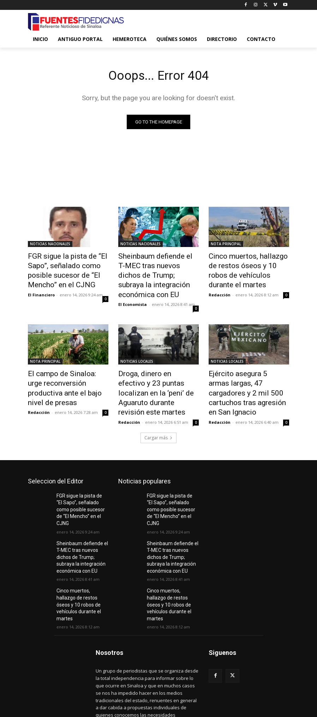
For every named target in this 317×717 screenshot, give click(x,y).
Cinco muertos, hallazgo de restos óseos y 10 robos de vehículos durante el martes (245, 264)
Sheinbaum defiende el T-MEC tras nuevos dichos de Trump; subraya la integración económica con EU (157, 268)
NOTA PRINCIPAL (226, 245)
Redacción (220, 281)
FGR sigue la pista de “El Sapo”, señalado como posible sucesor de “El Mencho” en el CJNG (67, 268)
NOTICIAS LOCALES (136, 346)
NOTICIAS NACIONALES (50, 245)
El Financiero (41, 289)
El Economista (132, 289)
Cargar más (158, 405)
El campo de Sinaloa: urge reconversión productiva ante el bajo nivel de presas (66, 365)
